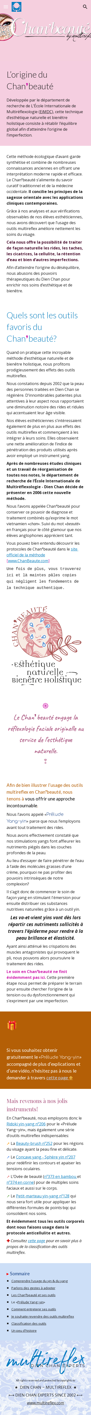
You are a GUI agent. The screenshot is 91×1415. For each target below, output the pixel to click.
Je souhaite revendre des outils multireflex (42, 1316)
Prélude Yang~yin (30, 1302)
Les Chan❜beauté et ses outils (33, 1295)
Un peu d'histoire (24, 1330)
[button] (6, 6)
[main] (46, 103)
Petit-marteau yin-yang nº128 (42, 1196)
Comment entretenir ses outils (33, 1309)
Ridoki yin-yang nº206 (26, 1124)
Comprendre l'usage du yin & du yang (39, 1281)
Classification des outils (28, 1323)
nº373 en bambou (60, 1176)
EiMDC (46, 111)
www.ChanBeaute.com (28, 560)
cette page (57, 1077)
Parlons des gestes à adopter (33, 1288)
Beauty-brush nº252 (34, 1143)
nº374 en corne (20, 1182)
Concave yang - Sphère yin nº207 (45, 1157)
